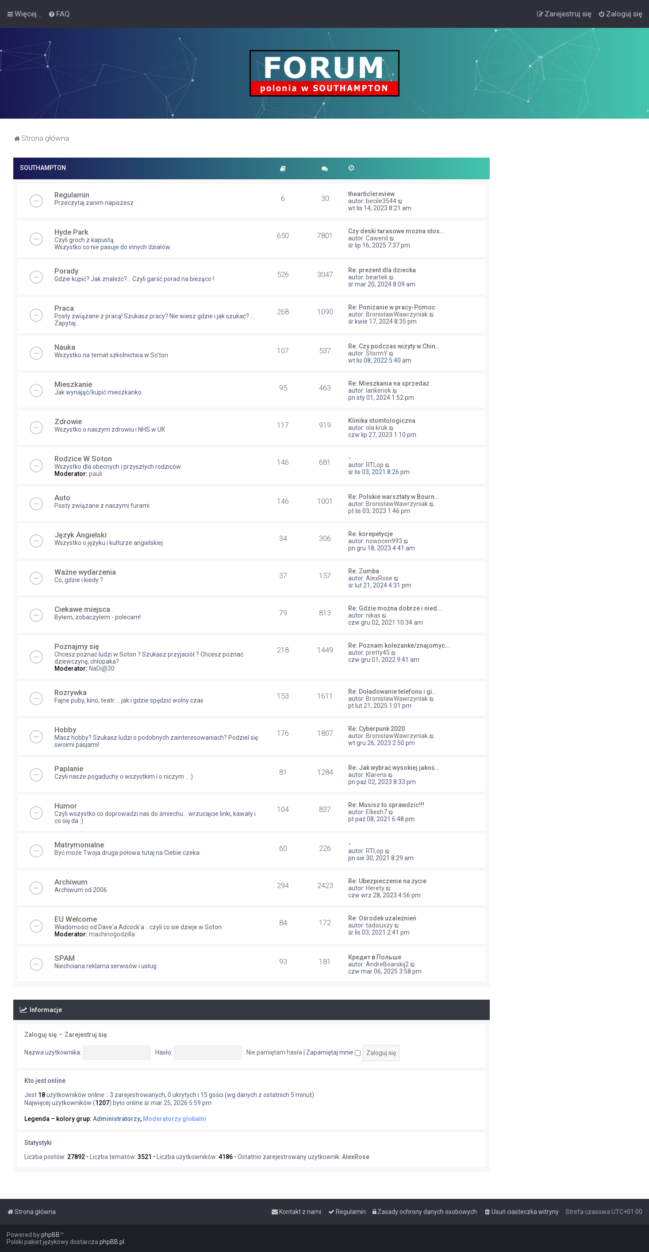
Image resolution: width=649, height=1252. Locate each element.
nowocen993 (384, 541)
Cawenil (377, 238)
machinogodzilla (112, 934)
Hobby (65, 729)
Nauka (64, 347)
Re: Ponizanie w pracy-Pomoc (391, 307)
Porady (66, 271)
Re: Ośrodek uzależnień (382, 918)
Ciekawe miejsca (82, 609)
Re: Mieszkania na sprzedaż (388, 383)
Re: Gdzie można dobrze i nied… (395, 608)
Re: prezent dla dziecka (382, 270)
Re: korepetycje (370, 533)
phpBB (50, 1234)
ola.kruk (377, 427)
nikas (373, 615)
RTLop (375, 464)
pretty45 (378, 652)
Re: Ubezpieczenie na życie (387, 881)
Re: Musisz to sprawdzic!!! (386, 804)
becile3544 (381, 201)
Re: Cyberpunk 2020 (376, 728)
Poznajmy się (76, 646)
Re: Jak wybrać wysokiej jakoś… (393, 767)
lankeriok (378, 390)
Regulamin (71, 194)
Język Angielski (80, 534)
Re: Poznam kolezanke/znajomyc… (398, 645)
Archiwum (71, 881)
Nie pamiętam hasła (274, 1052)
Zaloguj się (40, 1034)
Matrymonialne (79, 844)
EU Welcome (75, 919)
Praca (64, 308)
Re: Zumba (363, 571)
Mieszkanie (73, 384)
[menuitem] (59, 14)
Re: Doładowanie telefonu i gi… (392, 691)
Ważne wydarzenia (85, 572)
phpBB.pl (112, 1241)
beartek (377, 277)
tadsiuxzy (379, 925)
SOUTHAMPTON (43, 167)
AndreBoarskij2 (387, 964)
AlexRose (379, 578)
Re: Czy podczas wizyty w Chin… (394, 346)
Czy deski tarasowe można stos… (396, 231)
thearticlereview (371, 193)
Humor (65, 805)
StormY (377, 353)
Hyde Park (71, 232)
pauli (95, 473)
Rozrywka (70, 692)
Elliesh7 (376, 811)
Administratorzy (116, 1118)
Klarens (376, 774)
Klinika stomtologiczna (381, 420)
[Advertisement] (569, 290)
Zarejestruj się (86, 1034)
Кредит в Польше (374, 957)
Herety (375, 888)
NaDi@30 (102, 668)
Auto (62, 497)
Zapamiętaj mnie (333, 1052)
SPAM (64, 958)
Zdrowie (68, 421)
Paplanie (68, 768)
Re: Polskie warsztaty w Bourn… (393, 496)
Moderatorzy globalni (174, 1118)
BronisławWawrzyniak (397, 314)
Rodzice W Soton (83, 458)
